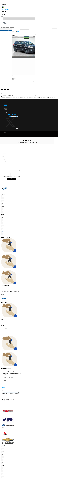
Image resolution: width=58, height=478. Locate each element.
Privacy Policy (14, 174)
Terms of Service (19, 174)
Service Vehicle (3, 311)
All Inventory (4, 27)
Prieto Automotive (13, 108)
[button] (18, 16)
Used (6, 27)
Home (1, 27)
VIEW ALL (3, 400)
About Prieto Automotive (4, 262)
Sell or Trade (3, 381)
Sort (18, 29)
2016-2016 (8, 27)
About (4, 14)
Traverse (13, 27)
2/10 (18, 31)
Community (5, 15)
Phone (3, 166)
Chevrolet (11, 27)
